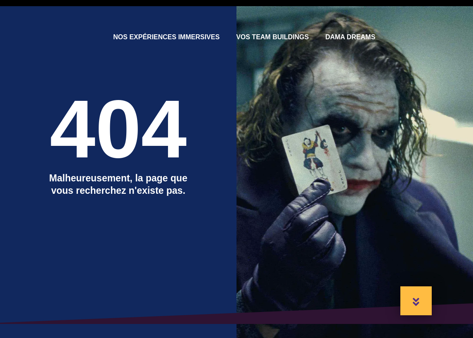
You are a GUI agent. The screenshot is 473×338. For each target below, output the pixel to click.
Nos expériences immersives (166, 36)
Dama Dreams (350, 36)
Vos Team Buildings (272, 36)
